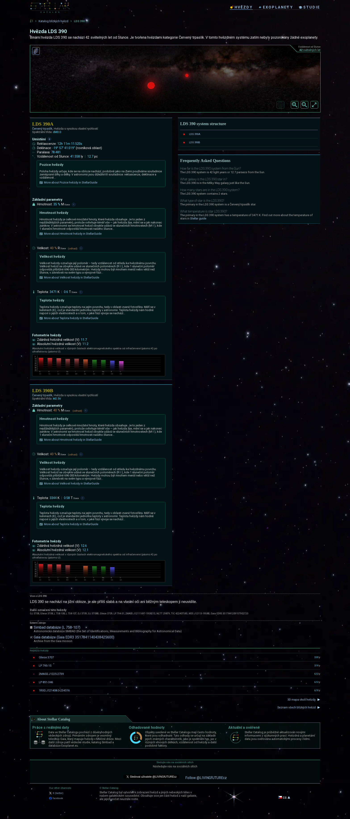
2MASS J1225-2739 (51, 674)
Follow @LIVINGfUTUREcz (206, 778)
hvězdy (241, 7)
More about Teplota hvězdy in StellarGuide (69, 318)
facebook (56, 798)
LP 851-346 (46, 682)
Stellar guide (198, 218)
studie (309, 7)
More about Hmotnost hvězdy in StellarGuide (71, 233)
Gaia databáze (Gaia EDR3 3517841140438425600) (74, 637)
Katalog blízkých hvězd (53, 21)
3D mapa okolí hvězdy (302, 699)
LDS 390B (194, 142)
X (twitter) (56, 793)
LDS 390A (194, 134)
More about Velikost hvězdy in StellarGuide (69, 277)
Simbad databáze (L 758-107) (57, 627)
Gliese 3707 (46, 657)
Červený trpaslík (42, 128)
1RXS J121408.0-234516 (54, 690)
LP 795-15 (45, 665)
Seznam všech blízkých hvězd (296, 707)
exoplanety (275, 7)
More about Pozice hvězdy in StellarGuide (68, 182)
